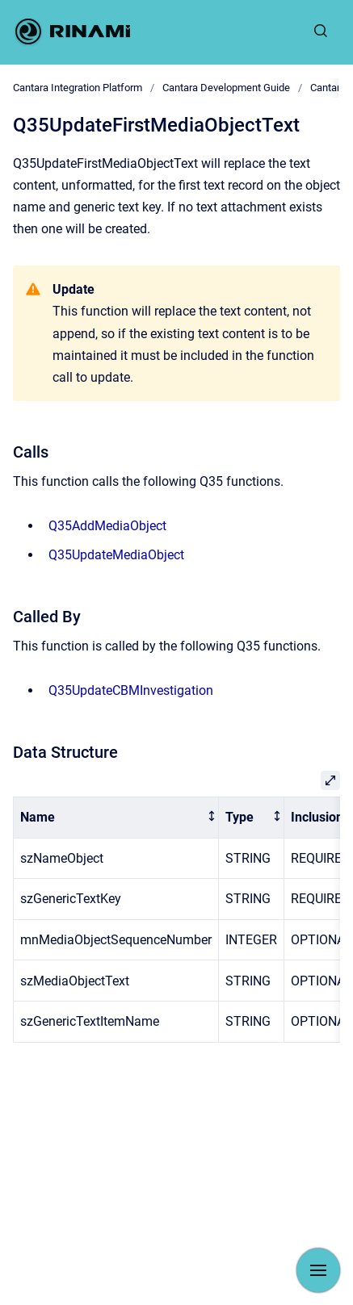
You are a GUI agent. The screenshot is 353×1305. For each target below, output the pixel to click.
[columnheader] (116, 818)
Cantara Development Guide (226, 88)
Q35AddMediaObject (107, 525)
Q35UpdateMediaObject (116, 555)
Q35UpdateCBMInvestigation (130, 690)
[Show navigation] (318, 1270)
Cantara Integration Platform (77, 88)
